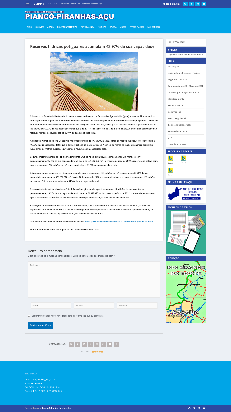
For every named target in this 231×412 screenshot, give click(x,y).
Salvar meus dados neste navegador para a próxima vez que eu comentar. (68, 316)
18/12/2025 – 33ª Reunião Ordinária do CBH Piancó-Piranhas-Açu (74, 4)
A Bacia (50, 27)
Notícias (102, 27)
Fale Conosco (154, 27)
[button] (27, 3)
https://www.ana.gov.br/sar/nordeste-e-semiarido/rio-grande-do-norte (119, 221)
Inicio (29, 27)
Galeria (113, 27)
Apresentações (137, 27)
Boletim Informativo (67, 27)
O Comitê (39, 27)
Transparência (87, 27)
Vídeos (123, 27)
